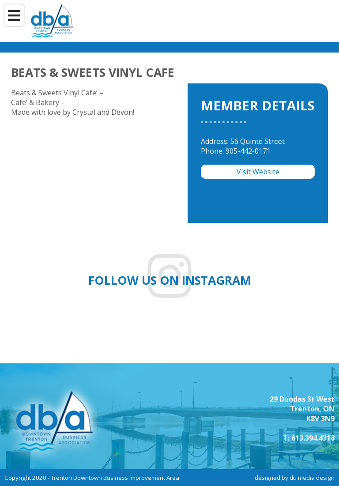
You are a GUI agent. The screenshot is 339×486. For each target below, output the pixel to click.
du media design (312, 478)
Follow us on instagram (169, 280)
